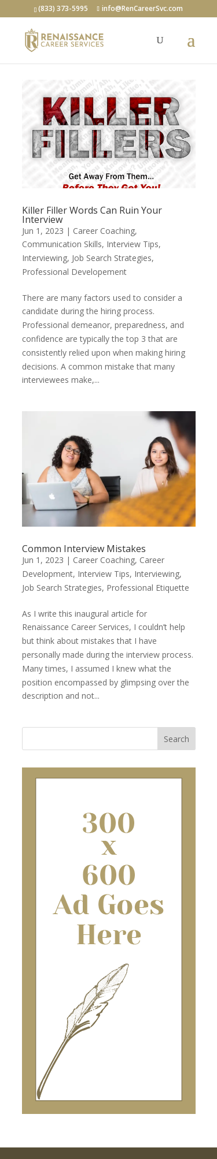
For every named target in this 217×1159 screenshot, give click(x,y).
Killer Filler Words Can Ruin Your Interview (92, 215)
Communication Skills (62, 243)
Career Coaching (104, 230)
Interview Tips (132, 243)
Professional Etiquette (147, 587)
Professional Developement (74, 271)
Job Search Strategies (112, 257)
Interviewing (44, 257)
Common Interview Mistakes (84, 548)
